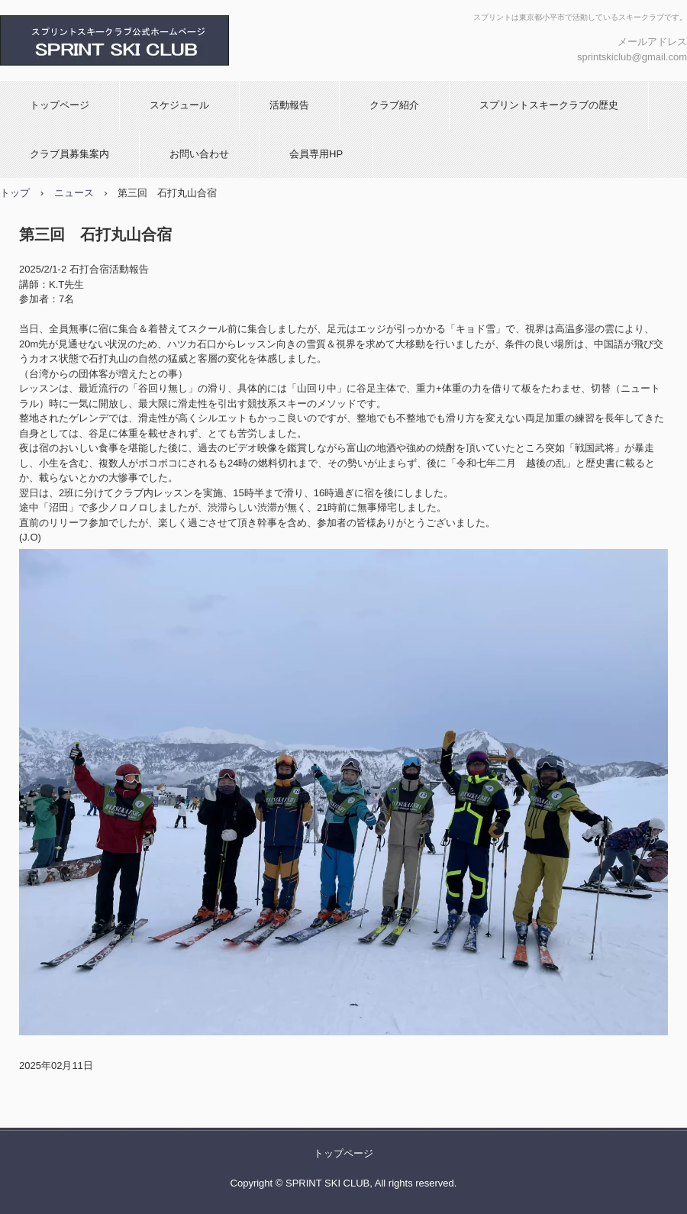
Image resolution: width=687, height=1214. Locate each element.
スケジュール (179, 105)
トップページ (59, 105)
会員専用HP (316, 154)
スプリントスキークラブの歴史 (548, 105)
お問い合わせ (199, 154)
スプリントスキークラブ (164, 40)
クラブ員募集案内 (69, 154)
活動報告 (289, 105)
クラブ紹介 (394, 105)
